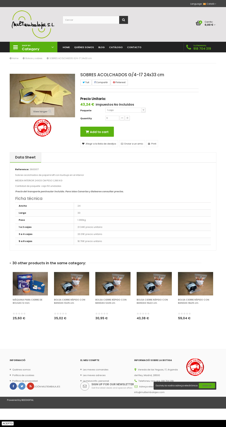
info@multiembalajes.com (149, 392)
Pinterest (119, 82)
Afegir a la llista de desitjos (99, 143)
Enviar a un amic (132, 143)
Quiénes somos (21, 369)
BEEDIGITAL (28, 418)
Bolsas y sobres (33, 58)
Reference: (22, 169)
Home (14, 58)
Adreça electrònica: (150, 386)
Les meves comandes (95, 369)
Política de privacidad (25, 381)
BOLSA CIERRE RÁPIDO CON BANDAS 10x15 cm (69, 301)
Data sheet (25, 157)
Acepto (8, 423)
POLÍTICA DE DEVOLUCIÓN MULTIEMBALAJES (36, 386)
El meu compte (89, 360)
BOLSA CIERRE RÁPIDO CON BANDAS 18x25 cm (193, 301)
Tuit (86, 82)
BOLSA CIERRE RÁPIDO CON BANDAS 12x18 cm (111, 301)
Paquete (86, 110)
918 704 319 (202, 48)
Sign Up (207, 404)
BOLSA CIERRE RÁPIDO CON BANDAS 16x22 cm (152, 301)
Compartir (101, 82)
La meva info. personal (96, 381)
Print (152, 143)
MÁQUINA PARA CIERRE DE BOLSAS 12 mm (27, 301)
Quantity (86, 118)
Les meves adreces (94, 375)
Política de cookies (23, 375)
